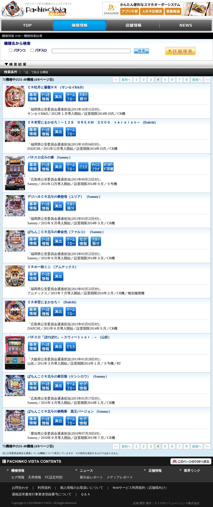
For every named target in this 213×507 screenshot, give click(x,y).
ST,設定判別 (53, 477)
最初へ (126, 79)
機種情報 (79, 25)
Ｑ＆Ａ (85, 494)
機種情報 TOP (11, 36)
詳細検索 (180, 51)
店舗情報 (133, 25)
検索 (141, 51)
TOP (26, 25)
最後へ (196, 79)
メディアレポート (119, 477)
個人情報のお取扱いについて (81, 487)
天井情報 (34, 477)
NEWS (186, 25)
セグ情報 (17, 477)
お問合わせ (20, 487)
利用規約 (44, 487)
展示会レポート (91, 477)
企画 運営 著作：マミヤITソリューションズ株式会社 (166, 503)
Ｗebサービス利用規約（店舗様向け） (140, 487)
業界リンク (192, 470)
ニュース (86, 470)
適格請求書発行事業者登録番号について (41, 494)
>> (207, 79)
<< (116, 79)
